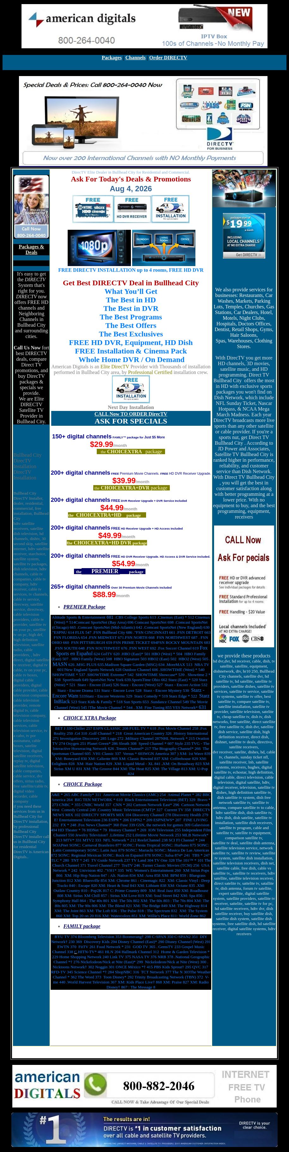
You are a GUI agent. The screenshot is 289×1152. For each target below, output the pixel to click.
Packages (112, 57)
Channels (135, 57)
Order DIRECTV (168, 57)
